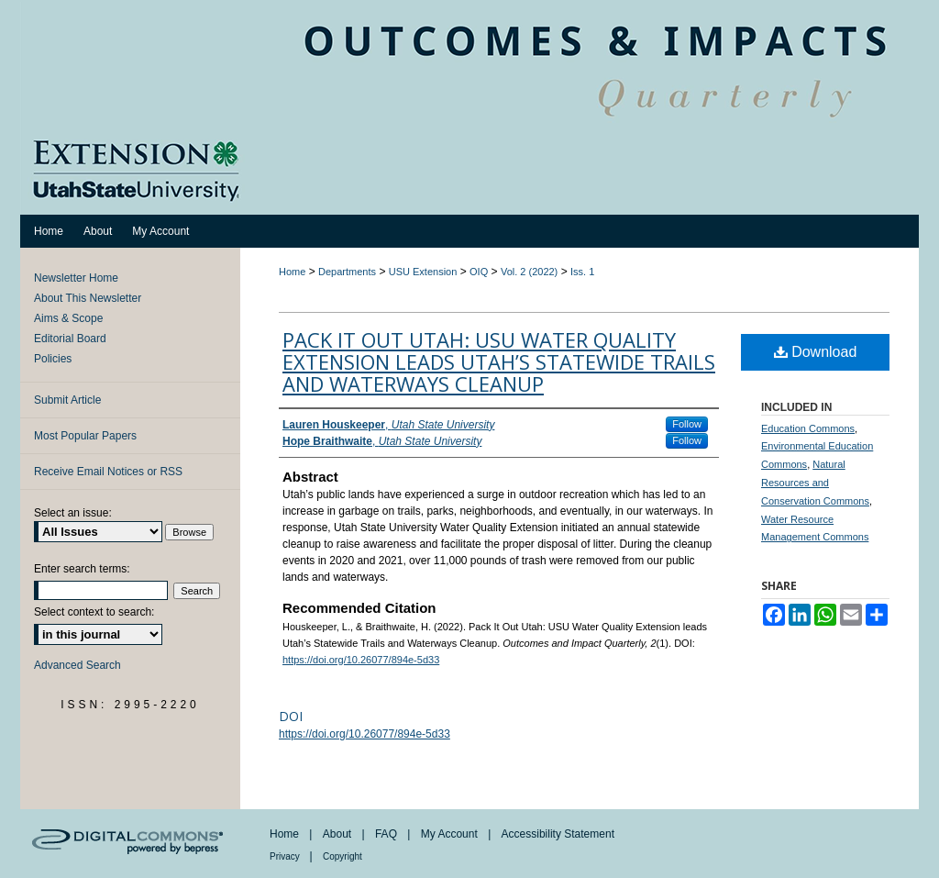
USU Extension (423, 271)
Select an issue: (73, 512)
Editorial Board (70, 338)
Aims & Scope (68, 318)
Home (292, 271)
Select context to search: (94, 612)
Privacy (286, 856)
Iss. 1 (582, 271)
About (339, 834)
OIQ (479, 271)
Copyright (342, 856)
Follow (686, 423)
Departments (347, 271)
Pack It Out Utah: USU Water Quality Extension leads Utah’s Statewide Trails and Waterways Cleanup (498, 361)
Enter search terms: (82, 568)
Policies (53, 358)
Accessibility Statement (558, 834)
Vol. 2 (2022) (529, 271)
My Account (451, 834)
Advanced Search (77, 665)
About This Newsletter (87, 298)
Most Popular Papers (85, 435)
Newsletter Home (76, 278)
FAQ (387, 834)
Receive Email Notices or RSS (108, 471)
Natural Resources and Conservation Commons (815, 482)
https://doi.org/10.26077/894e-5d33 (360, 659)
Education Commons (808, 428)
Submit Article (67, 400)
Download (815, 352)
